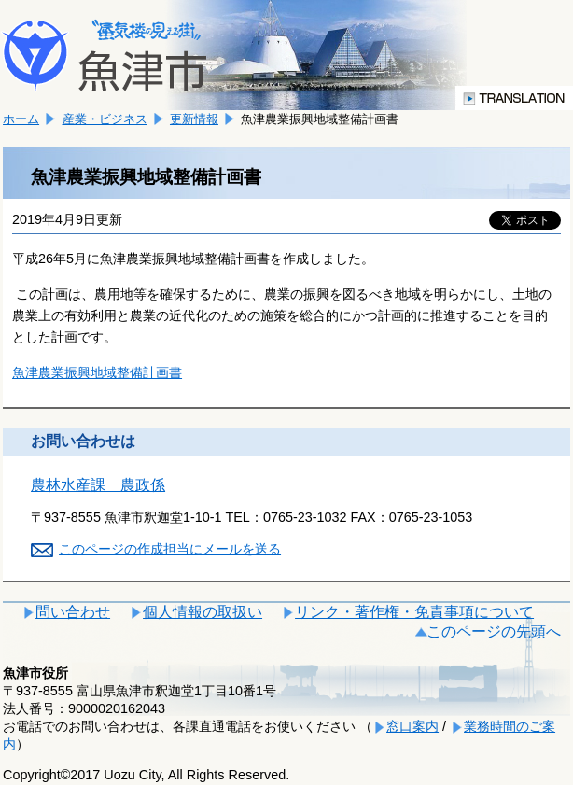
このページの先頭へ (493, 631)
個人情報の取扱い (202, 612)
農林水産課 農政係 (98, 485)
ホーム (21, 119)
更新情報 (194, 119)
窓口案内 (412, 726)
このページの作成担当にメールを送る (170, 548)
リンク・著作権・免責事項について (414, 612)
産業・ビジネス (105, 119)
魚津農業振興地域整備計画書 (97, 372)
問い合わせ (72, 612)
